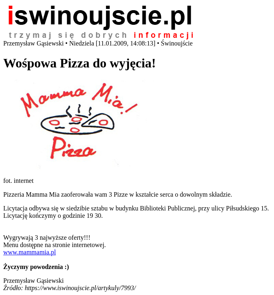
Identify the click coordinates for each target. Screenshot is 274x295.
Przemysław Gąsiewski (33, 280)
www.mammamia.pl (29, 252)
